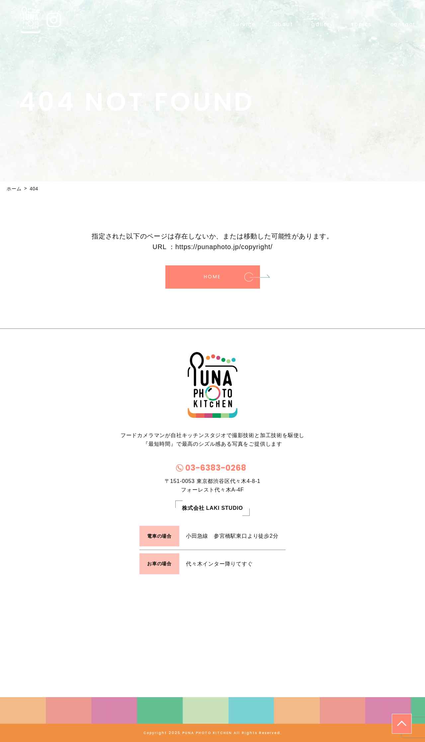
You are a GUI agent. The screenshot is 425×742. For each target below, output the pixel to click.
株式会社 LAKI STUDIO (212, 508)
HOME (212, 276)
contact (403, 24)
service (244, 24)
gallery (322, 24)
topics (361, 24)
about (283, 24)
